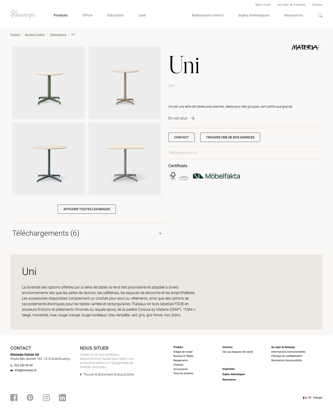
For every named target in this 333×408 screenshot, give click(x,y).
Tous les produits (183, 373)
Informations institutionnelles (288, 351)
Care (142, 15)
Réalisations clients (208, 15)
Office (87, 15)
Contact (317, 4)
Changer (318, 397)
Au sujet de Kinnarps (291, 4)
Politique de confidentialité (286, 356)
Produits (61, 15)
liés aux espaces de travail (237, 351)
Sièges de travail (183, 351)
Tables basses (58, 34)
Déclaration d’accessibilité (286, 360)
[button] (230, 137)
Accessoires (180, 369)
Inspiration (228, 368)
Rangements (180, 360)
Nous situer (263, 4)
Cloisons (178, 364)
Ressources (293, 15)
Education (115, 15)
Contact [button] (181, 137)
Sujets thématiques (254, 15)
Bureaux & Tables (35, 34)
